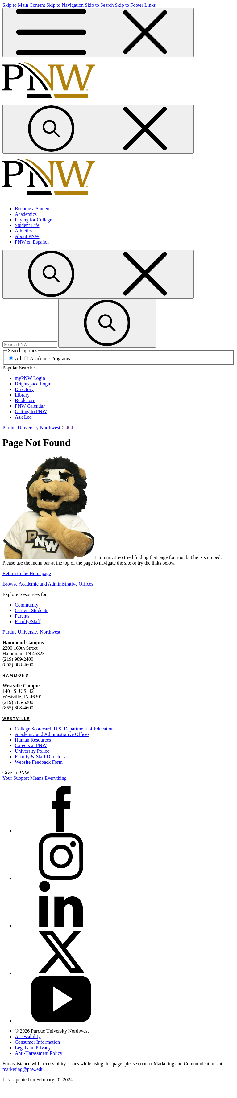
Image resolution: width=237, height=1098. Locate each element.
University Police (32, 751)
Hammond (15, 675)
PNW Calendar (30, 406)
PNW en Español (32, 242)
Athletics (24, 230)
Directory (24, 389)
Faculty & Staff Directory (40, 756)
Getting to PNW (31, 411)
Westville (16, 718)
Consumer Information (37, 1042)
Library (22, 394)
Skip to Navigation (65, 5)
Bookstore (25, 400)
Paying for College (33, 219)
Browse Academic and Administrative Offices (47, 583)
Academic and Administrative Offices (52, 734)
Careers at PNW (31, 745)
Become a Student (33, 208)
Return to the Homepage (26, 573)
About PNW (27, 236)
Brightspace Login (33, 383)
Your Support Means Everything (34, 778)
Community (26, 604)
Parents (22, 616)
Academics (26, 214)
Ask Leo (23, 417)
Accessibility (28, 1036)
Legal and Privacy (33, 1047)
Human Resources (33, 739)
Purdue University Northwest (31, 427)
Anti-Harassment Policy (38, 1053)
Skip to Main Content (23, 5)
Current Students (31, 610)
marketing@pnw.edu (23, 1069)
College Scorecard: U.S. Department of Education (64, 728)
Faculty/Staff (27, 621)
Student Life (27, 225)
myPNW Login (30, 378)
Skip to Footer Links (135, 5)
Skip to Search (99, 5)
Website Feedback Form (39, 762)
